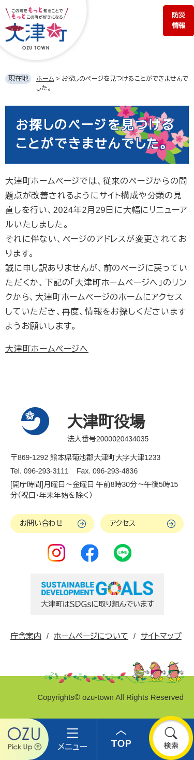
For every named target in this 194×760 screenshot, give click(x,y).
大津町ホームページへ (46, 349)
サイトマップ (161, 636)
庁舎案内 (25, 636)
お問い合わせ (41, 523)
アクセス (123, 523)
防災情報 (178, 20)
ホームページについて (91, 636)
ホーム (45, 78)
